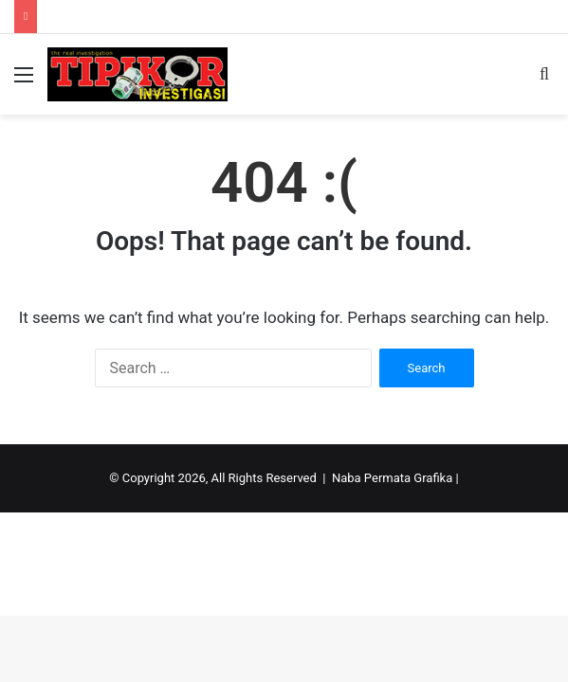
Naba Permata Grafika (392, 478)
